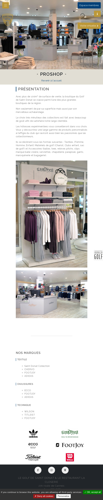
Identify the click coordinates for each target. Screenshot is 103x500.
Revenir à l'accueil (51, 80)
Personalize (63, 496)
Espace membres (89, 5)
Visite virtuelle (89, 25)
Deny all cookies (44, 496)
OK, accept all (92, 492)
